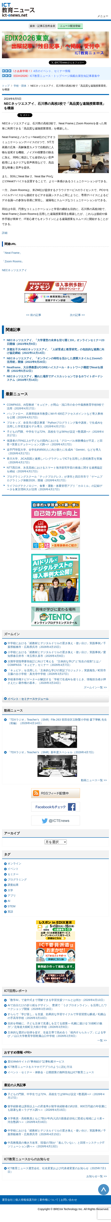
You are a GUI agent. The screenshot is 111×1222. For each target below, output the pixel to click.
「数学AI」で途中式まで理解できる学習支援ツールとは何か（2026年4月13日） (57, 999)
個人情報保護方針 (26, 1199)
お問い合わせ (69, 1199)
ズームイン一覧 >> (95, 687)
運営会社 (7, 1199)
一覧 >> (102, 1040)
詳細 (4, 232)
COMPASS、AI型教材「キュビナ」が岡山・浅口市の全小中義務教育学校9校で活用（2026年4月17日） (55, 406)
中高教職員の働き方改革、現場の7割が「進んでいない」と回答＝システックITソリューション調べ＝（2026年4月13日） (56, 1144)
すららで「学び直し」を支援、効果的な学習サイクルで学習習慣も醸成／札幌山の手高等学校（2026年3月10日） (57, 1016)
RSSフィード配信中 (55, 793)
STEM (11, 906)
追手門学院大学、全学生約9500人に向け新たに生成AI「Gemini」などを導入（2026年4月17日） (54, 451)
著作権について (49, 1199)
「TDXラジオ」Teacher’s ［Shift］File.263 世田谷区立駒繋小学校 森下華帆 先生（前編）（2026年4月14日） (57, 733)
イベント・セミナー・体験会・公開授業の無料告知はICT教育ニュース (51, 1072)
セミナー (13, 874)
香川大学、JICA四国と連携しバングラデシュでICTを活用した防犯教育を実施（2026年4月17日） (54, 460)
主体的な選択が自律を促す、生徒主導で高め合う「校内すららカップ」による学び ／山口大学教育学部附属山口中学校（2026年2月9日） (57, 1034)
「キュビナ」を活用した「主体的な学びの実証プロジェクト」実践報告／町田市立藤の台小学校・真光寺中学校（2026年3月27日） (57, 672)
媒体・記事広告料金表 (42, 25)
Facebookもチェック (55, 807)
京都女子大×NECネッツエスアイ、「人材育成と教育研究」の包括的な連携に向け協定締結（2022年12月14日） (56, 351)
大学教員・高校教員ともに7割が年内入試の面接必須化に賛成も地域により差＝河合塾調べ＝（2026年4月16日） (56, 1120)
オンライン (14, 863)
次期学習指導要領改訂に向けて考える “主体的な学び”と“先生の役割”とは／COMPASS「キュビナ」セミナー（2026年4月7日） (54, 663)
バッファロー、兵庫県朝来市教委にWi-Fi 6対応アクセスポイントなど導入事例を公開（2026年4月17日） (55, 415)
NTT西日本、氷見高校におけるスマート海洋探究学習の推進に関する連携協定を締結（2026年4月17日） (54, 469)
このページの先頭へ (103, 1189)
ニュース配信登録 (70, 25)
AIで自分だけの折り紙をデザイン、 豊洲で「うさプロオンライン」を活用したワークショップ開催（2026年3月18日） (57, 1007)
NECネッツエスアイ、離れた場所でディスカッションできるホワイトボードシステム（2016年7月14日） (55, 378)
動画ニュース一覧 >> (94, 780)
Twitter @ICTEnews (55, 820)
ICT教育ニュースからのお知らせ (27, 1159)
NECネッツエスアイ (14, 270)
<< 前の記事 (33, 314)
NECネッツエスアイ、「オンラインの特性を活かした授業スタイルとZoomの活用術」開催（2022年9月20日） (54, 360)
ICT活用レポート (16, 990)
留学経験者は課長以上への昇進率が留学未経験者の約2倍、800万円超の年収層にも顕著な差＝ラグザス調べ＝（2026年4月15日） (57, 1108)
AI (9, 900)
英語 (10, 911)
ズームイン (12, 634)
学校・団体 (20, 85)
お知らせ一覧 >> (96, 1176)
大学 (10, 890)
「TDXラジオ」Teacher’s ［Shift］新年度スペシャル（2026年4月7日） (52, 764)
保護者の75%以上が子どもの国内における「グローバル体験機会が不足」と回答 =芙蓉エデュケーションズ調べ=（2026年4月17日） (55, 442)
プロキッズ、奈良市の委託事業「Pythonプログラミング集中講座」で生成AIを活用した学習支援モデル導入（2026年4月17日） (55, 424)
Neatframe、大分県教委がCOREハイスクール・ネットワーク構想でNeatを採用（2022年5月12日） (55, 369)
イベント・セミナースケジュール (28, 698)
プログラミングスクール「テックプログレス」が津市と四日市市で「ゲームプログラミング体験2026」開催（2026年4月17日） (54, 478)
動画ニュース (13, 710)
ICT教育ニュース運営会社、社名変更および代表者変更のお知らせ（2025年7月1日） (57, 1170)
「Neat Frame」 (12, 252)
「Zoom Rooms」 (13, 261)
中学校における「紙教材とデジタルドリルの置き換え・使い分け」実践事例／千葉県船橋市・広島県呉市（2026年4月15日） (57, 645)
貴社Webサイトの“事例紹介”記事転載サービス (36, 1061)
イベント (13, 868)
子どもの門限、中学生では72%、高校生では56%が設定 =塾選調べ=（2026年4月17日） (55, 433)
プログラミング (17, 879)
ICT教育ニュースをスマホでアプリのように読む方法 (40, 1066)
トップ (6, 85)
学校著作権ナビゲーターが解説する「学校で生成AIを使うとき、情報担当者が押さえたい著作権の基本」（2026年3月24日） (57, 681)
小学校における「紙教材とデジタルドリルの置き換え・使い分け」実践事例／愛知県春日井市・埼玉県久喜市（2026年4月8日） (57, 654)
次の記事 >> (77, 314)
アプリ (12, 895)
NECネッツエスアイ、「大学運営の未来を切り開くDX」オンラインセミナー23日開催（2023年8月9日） (55, 342)
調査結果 (13, 884)
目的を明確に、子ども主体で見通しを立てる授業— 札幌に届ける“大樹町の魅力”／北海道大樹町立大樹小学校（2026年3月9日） (55, 1025)
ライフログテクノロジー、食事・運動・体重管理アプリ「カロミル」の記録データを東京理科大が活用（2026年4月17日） (54, 487)
